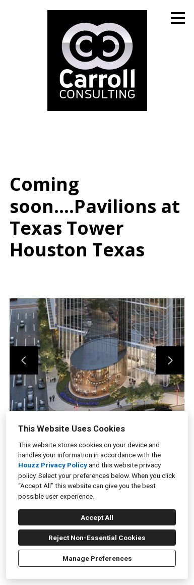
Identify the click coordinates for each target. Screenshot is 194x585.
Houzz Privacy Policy (52, 465)
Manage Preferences (97, 558)
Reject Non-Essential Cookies (97, 538)
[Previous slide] (24, 360)
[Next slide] (170, 360)
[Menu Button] (178, 18)
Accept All (97, 517)
